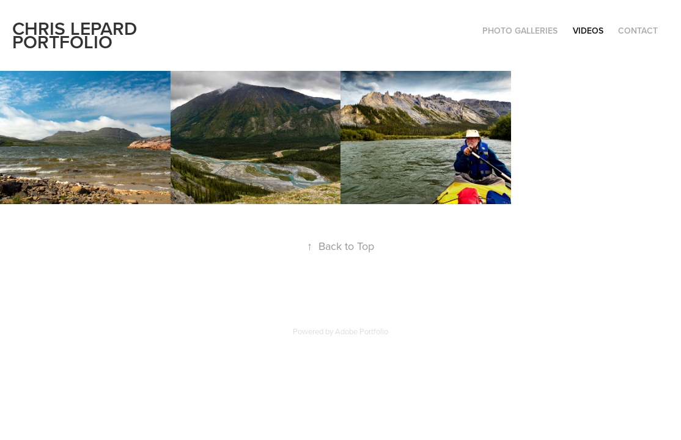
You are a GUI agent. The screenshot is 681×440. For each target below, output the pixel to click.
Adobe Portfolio (361, 331)
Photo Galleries (520, 30)
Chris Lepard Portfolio (77, 35)
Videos (588, 30)
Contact (638, 30)
